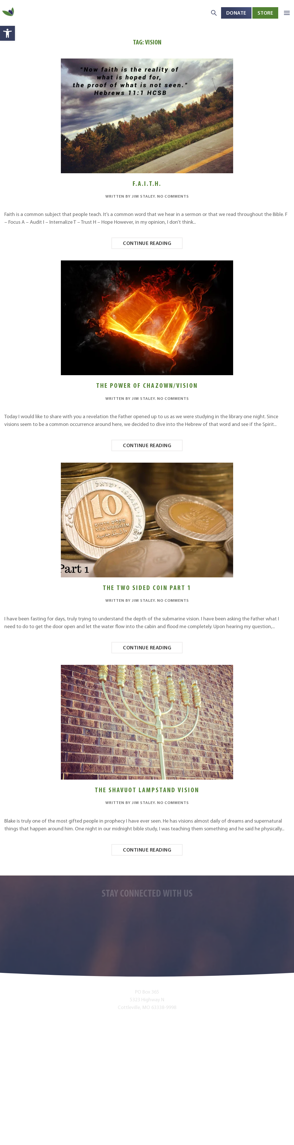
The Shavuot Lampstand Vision (147, 790)
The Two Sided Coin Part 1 (147, 587)
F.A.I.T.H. (147, 183)
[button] (7, 33)
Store (265, 12)
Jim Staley (143, 196)
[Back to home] (8, 13)
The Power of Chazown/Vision (147, 385)
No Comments (173, 196)
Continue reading (147, 243)
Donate (236, 12)
